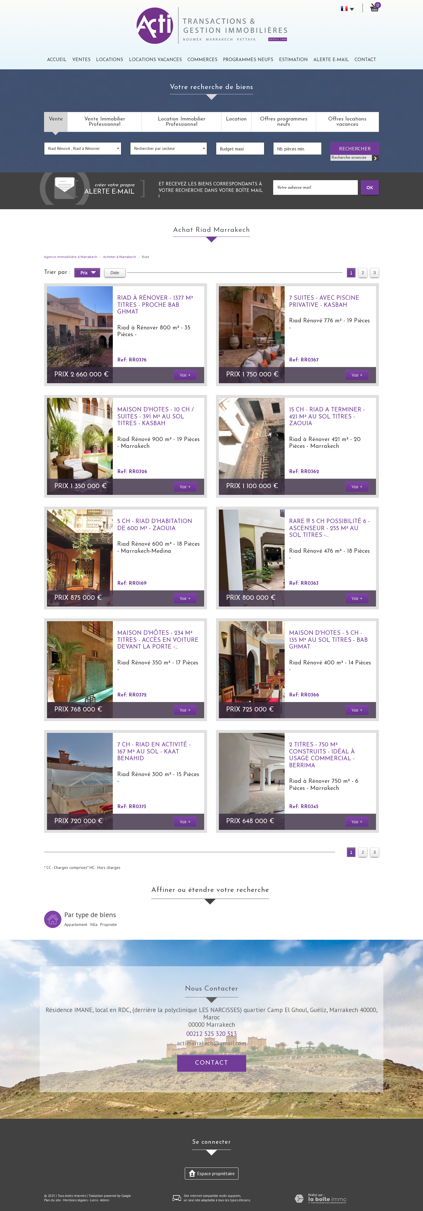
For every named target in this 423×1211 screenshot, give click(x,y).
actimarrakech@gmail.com (211, 1043)
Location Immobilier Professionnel (181, 121)
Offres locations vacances (347, 121)
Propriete (108, 924)
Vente (56, 119)
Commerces (202, 60)
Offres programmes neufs (284, 121)
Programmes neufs (248, 60)
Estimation (293, 60)
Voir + (185, 375)
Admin (104, 1200)
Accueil (57, 60)
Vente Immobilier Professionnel (104, 121)
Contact (365, 60)
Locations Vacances (155, 60)
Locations (109, 60)
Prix (88, 273)
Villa (94, 924)
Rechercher (355, 148)
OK (370, 187)
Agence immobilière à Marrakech (70, 256)
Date (114, 272)
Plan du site (52, 1200)
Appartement (75, 924)
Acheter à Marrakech (119, 256)
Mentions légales (75, 1200)
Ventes (81, 60)
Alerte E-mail (331, 60)
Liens (94, 1200)
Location (236, 119)
